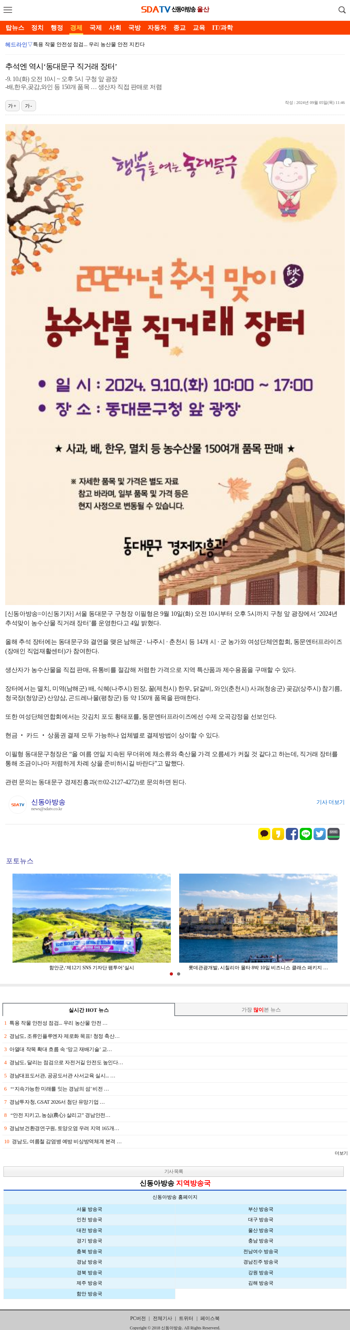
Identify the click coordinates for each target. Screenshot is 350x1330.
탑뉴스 (15, 27)
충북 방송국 (89, 1251)
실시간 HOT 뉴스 (89, 1010)
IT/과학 (222, 27)
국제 (95, 27)
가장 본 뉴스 (261, 1010)
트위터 (186, 1318)
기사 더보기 (330, 802)
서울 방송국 (89, 1209)
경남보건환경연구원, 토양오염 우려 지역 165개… (61, 1128)
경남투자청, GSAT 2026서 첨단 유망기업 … (54, 1102)
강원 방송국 (261, 1272)
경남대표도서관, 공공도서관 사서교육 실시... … (59, 1075)
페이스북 (210, 1318)
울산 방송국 (261, 1230)
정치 (37, 27)
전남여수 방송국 (261, 1251)
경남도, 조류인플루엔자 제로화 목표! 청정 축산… (62, 1036)
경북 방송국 (89, 1272)
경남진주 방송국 (261, 1262)
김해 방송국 (261, 1283)
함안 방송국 (89, 1293)
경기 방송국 (89, 1240)
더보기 (341, 1153)
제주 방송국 (89, 1283)
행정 (57, 27)
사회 (115, 27)
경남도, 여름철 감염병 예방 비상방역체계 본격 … (63, 1141)
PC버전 (138, 1318)
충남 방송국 (261, 1240)
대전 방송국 (89, 1230)
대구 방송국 (261, 1219)
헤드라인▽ (19, 44)
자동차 (157, 27)
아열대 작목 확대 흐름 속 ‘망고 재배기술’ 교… (58, 1049)
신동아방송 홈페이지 (175, 1197)
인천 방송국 (89, 1219)
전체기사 (162, 1318)
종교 (179, 27)
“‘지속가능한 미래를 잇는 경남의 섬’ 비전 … (56, 1089)
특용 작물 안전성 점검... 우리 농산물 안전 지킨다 (89, 44)
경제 (76, 27)
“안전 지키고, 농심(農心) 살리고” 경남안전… (57, 1115)
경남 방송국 (89, 1262)
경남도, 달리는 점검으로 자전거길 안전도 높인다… (63, 1062)
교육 (199, 27)
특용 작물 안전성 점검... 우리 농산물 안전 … (55, 1023)
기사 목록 (173, 1171)
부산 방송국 (261, 1209)
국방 (134, 27)
